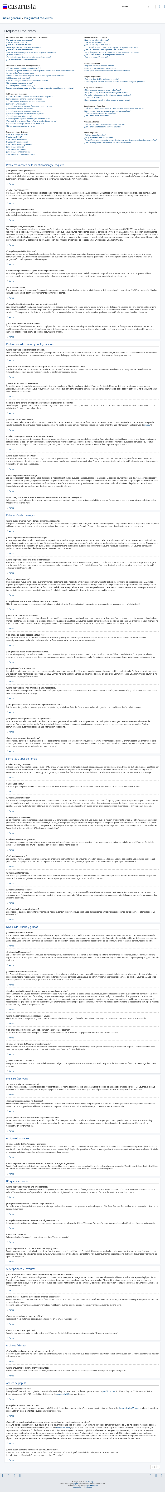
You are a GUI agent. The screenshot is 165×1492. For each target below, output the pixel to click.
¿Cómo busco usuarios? (93, 97)
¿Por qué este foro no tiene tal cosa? (98, 138)
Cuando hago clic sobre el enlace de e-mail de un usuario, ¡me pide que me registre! (39, 88)
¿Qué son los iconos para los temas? (20, 154)
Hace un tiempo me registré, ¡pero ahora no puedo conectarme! (31, 52)
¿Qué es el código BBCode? (17, 134)
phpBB (147, 425)
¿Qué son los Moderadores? (95, 42)
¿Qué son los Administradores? (96, 40)
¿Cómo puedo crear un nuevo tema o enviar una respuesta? (29, 96)
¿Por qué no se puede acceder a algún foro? (23, 111)
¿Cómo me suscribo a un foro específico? (100, 113)
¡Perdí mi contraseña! (14, 55)
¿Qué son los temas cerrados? (18, 152)
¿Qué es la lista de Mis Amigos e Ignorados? (101, 79)
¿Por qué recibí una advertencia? (19, 116)
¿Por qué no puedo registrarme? (19, 45)
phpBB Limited (108, 1391)
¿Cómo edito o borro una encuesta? (20, 109)
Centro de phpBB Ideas (129, 1408)
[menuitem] (159, 7)
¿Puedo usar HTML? (14, 137)
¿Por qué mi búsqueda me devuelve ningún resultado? (106, 92)
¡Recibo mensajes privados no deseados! (100, 68)
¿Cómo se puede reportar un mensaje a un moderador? (28, 118)
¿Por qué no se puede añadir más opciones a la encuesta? (29, 106)
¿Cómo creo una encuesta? (16, 104)
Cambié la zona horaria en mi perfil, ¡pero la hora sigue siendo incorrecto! (35, 75)
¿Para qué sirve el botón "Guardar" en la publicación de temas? (31, 121)
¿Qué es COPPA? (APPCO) (16, 42)
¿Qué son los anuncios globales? (19, 144)
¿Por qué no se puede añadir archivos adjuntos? (25, 114)
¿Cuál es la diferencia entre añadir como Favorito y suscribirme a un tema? (114, 108)
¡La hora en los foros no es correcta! (20, 73)
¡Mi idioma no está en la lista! (18, 78)
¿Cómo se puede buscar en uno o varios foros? (102, 90)
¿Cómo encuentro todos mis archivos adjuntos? (102, 127)
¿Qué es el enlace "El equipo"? (96, 57)
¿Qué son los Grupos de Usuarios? (97, 45)
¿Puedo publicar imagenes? (17, 142)
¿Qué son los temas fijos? (16, 149)
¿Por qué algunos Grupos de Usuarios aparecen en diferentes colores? (111, 52)
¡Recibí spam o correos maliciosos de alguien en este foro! (107, 70)
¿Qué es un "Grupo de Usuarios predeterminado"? (104, 55)
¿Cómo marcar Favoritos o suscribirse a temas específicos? (107, 111)
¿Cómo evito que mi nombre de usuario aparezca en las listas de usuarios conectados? (40, 70)
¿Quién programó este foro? (95, 135)
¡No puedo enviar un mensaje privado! (99, 66)
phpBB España (92, 1486)
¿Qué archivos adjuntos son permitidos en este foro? (105, 124)
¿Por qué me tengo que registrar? (19, 40)
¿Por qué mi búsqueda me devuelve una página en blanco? (107, 95)
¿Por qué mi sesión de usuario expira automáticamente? (28, 57)
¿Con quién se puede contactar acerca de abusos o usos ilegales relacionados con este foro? (120, 140)
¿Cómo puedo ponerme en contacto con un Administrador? (107, 143)
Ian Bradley (89, 1481)
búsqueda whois (63, 1427)
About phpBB (63, 1394)
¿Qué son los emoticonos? (16, 139)
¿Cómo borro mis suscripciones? (96, 116)
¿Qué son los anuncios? (15, 147)
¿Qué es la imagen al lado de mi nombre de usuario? (27, 80)
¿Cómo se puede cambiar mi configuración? (23, 68)
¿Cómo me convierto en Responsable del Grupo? (103, 50)
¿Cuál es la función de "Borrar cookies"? (22, 60)
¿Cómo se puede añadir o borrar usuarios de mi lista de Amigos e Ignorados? (115, 81)
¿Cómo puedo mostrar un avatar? (19, 83)
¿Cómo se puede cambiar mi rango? (20, 85)
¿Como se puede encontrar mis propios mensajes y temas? (107, 100)
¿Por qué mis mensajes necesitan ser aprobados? (25, 123)
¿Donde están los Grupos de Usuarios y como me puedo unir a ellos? (111, 47)
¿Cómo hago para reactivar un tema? (20, 126)
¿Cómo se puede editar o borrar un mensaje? (24, 99)
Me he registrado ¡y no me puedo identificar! (24, 47)
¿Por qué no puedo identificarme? (19, 50)
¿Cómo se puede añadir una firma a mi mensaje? (25, 101)
